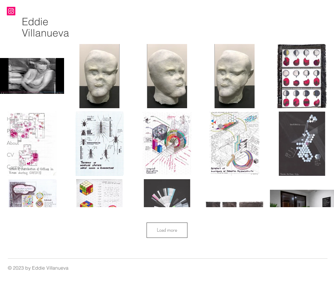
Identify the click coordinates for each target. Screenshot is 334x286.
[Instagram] (11, 11)
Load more (167, 230)
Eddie (35, 21)
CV (10, 155)
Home (13, 119)
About (13, 143)
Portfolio (15, 131)
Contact (15, 167)
